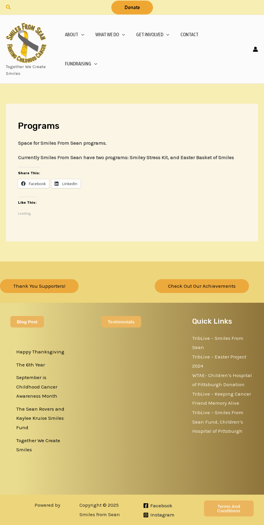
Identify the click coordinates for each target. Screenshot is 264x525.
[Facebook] (157, 505)
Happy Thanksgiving (40, 352)
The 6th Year (30, 365)
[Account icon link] (255, 49)
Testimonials (121, 321)
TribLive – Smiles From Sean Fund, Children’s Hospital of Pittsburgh (217, 421)
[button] (8, 7)
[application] (81, 34)
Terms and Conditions (228, 508)
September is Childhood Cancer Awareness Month (36, 386)
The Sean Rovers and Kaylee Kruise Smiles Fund (40, 418)
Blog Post (27, 321)
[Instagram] (159, 515)
